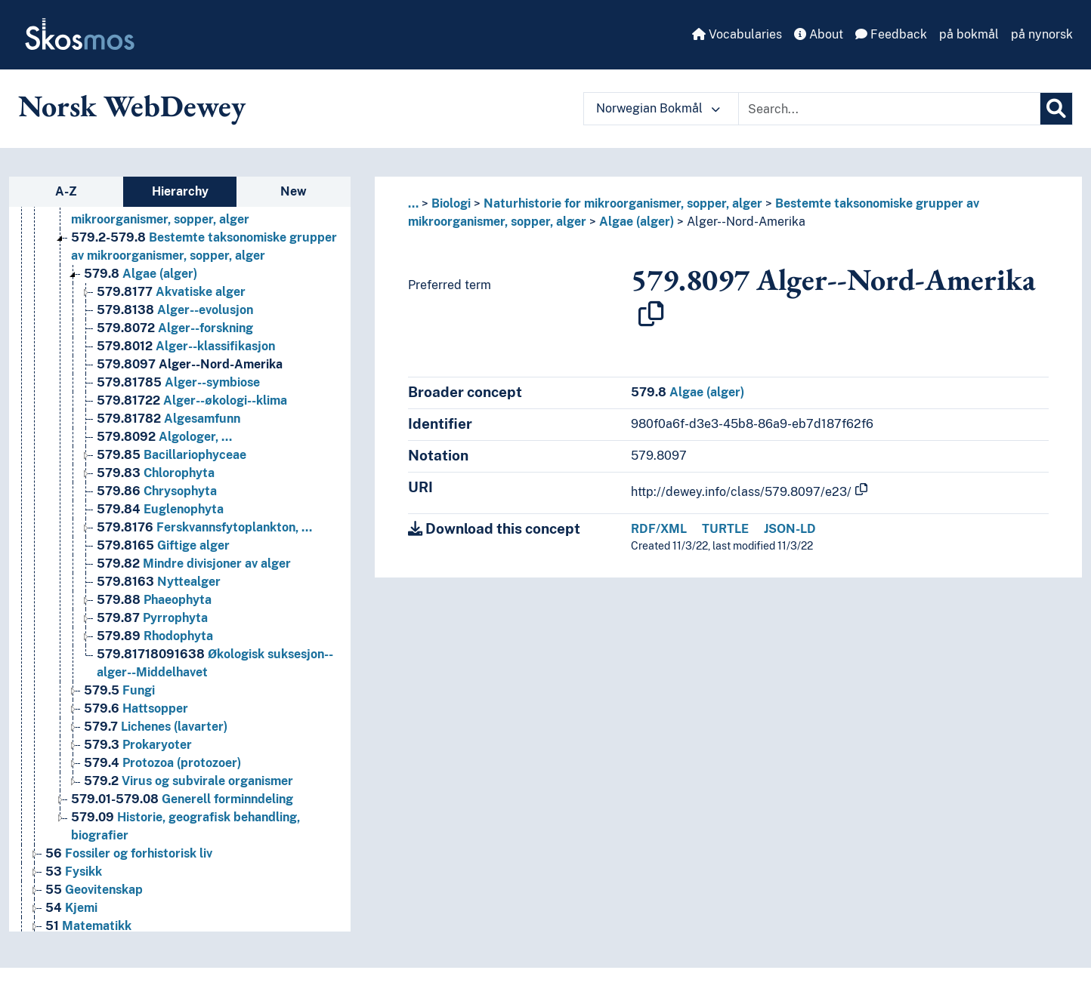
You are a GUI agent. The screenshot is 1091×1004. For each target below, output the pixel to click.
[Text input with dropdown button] (889, 108)
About (818, 34)
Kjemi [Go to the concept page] (71, 908)
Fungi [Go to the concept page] (119, 690)
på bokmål (969, 34)
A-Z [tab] (66, 191)
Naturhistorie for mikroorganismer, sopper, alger (623, 203)
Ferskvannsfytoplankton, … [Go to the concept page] (204, 527)
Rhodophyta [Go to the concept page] (155, 636)
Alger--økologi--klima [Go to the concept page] (192, 400)
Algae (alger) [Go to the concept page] (140, 273)
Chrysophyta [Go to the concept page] (157, 491)
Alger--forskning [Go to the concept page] (175, 328)
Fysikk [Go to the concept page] (73, 871)
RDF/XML (659, 529)
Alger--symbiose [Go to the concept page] (178, 382)
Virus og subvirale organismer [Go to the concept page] (188, 781)
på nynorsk (1042, 34)
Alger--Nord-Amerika (746, 221)
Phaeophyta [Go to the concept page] (154, 600)
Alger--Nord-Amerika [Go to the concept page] (190, 364)
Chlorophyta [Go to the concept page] (156, 473)
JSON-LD (790, 529)
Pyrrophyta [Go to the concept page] (152, 618)
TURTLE (725, 529)
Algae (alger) (636, 221)
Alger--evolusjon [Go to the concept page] (175, 310)
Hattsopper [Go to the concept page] (136, 708)
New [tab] (293, 191)
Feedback (891, 34)
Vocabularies (737, 34)
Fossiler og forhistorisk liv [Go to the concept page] (128, 853)
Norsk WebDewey (132, 105)
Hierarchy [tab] (180, 191)
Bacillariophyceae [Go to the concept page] (171, 455)
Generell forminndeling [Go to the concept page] (182, 799)
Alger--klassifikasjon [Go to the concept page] (186, 346)
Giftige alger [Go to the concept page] (163, 545)
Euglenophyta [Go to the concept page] (160, 509)
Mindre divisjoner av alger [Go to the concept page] (194, 563)
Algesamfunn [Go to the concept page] (168, 418)
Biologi (451, 203)
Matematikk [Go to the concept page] (88, 926)
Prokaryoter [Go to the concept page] (138, 745)
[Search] (1056, 108)
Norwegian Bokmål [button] (658, 108)
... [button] (413, 203)
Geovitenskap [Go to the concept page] (94, 889)
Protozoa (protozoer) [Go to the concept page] (162, 763)
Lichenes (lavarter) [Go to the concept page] (155, 726)
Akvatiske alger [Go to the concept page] (171, 292)
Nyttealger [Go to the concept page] (159, 581)
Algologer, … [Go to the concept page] (164, 437)
